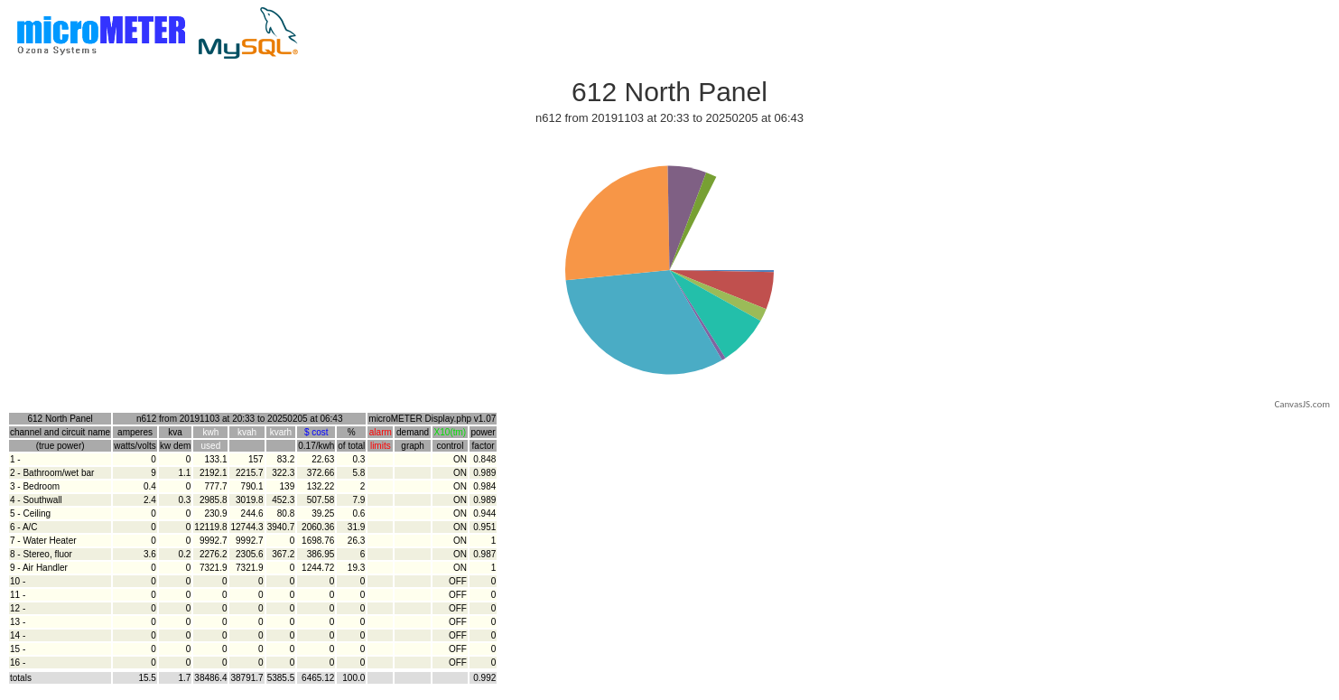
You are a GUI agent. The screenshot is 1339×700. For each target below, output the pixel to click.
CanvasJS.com (1302, 404)
